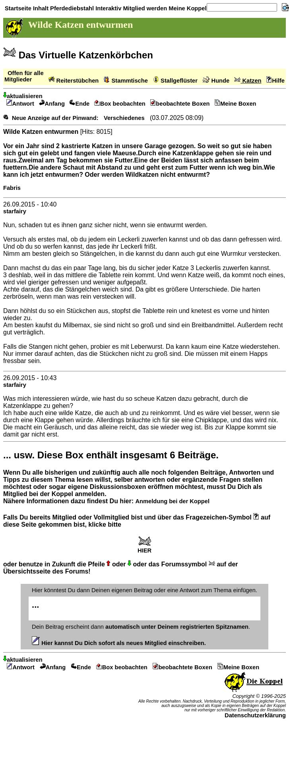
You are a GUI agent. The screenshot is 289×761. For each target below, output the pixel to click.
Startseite (17, 8)
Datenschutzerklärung (255, 715)
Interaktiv (107, 8)
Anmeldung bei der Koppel (172, 501)
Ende (79, 103)
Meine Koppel (186, 8)
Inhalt (39, 8)
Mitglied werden (144, 8)
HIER (144, 548)
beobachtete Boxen (180, 103)
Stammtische (126, 80)
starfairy (14, 211)
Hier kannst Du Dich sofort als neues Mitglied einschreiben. (119, 643)
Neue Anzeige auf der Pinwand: (55, 118)
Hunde (215, 80)
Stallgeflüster (175, 80)
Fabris (12, 188)
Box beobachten (119, 103)
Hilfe (275, 80)
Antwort (20, 103)
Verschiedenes (124, 118)
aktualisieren (23, 96)
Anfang (52, 103)
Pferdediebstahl (71, 8)
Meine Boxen (235, 103)
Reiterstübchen (73, 80)
